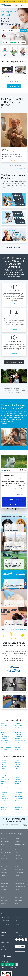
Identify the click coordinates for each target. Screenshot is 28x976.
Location (22, 928)
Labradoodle (4, 872)
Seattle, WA (4, 749)
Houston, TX (4, 734)
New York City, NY (5, 740)
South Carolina (19, 798)
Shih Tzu (3, 897)
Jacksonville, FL (5, 736)
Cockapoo (17, 855)
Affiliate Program (5, 942)
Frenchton (17, 861)
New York (17, 790)
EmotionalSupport (23, 51)
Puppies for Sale (14, 86)
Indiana (17, 770)
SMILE (13, 3)
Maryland (17, 777)
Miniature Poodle (5, 883)
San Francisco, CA (6, 747)
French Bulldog (4, 861)
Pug (2, 892)
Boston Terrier (4, 849)
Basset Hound (18, 841)
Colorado (3, 764)
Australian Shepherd (5, 841)
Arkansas (3, 762)
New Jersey (18, 788)
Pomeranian (3, 889)
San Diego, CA (19, 745)
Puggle (16, 892)
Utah (16, 803)
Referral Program (5, 949)
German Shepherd (5, 864)
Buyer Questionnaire (6, 924)
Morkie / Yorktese (5, 886)
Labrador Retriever (19, 872)
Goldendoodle (4, 866)
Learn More (14, 304)
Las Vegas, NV (19, 736)
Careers (3, 946)
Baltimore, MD (18, 723)
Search (23, 30)
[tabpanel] (7, 73)
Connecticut (18, 764)
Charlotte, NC (18, 725)
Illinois (2, 770)
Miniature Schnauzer (19, 883)
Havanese (3, 869)
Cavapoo (17, 852)
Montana (17, 783)
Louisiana (17, 775)
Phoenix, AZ (18, 743)
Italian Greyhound (19, 869)
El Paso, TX (18, 732)
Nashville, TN (18, 738)
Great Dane (17, 866)
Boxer (16, 849)
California (17, 762)
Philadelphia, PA (5, 743)
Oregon (3, 796)
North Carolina (4, 792)
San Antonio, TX (5, 745)
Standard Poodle (18, 900)
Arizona (17, 760)
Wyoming (17, 809)
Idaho (16, 768)
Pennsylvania (18, 796)
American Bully (4, 838)
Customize (14, 504)
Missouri (3, 783)
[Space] (6, 956)
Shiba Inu (17, 894)
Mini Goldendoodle (5, 880)
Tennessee (18, 800)
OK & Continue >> (14, 499)
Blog (2, 939)
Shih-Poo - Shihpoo (19, 897)
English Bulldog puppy (8, 151)
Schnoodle (3, 894)
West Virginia (18, 807)
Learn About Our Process (14, 362)
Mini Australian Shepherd (20, 880)
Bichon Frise (4, 847)
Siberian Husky (4, 900)
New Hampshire (5, 788)
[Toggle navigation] (25, 7)
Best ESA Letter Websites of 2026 (13, 624)
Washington (4, 807)
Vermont (3, 805)
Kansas (17, 773)
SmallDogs (5, 51)
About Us (3, 935)
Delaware (3, 766)
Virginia (17, 805)
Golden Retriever (19, 864)
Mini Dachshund (18, 878)
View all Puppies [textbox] (7, 30)
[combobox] (10, 30)
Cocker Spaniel (4, 858)
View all (20, 509)
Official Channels (19, 935)
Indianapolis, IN (19, 734)
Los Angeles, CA (5, 738)
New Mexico (4, 790)
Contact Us (17, 924)
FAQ (16, 920)
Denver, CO (18, 730)
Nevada (17, 785)
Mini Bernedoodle (5, 878)
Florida (17, 766)
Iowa (2, 773)
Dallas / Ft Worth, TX (6, 730)
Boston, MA (4, 725)
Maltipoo (17, 875)
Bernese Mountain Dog (20, 844)
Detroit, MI (3, 732)
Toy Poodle (3, 903)
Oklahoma (17, 794)
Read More (4, 423)
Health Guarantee (5, 920)
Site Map (17, 928)
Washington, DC (19, 749)
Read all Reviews (20, 168)
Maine (2, 777)
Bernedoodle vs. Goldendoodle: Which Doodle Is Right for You (13, 529)
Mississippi (18, 781)
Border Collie (18, 847)
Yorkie (16, 903)
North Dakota (18, 792)
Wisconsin (3, 809)
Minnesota (3, 781)
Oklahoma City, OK (20, 740)
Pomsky (17, 889)
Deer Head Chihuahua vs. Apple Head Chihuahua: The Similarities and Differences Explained (13, 585)
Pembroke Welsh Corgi (20, 886)
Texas (2, 803)
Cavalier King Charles (6, 852)
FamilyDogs (14, 51)
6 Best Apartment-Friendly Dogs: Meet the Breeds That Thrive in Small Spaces (13, 548)
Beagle (2, 844)
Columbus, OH (19, 727)
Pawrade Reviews (21, 629)
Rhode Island (4, 798)
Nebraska (3, 785)
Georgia (3, 768)
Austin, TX (3, 723)
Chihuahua (3, 855)
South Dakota (4, 800)
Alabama (3, 760)
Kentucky (3, 775)
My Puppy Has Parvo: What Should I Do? (14, 604)
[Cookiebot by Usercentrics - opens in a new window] (20, 470)
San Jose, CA (18, 747)
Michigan (17, 779)
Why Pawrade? (18, 917)
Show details (20, 494)
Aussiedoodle (18, 838)
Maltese (3, 875)
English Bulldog (18, 858)
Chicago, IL (4, 727)
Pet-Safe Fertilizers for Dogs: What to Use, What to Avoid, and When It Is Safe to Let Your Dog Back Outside (13, 566)
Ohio (2, 794)
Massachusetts (5, 779)
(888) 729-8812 (19, 6)
